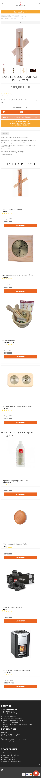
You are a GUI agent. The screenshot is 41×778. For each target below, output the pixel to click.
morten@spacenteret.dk (15, 720)
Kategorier (20, 12)
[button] (20, 22)
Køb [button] (12, 112)
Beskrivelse (5, 133)
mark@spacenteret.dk (15, 719)
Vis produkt (20, 225)
